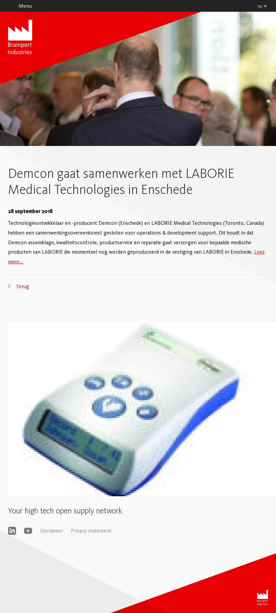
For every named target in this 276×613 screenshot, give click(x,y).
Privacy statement (91, 530)
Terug (22, 286)
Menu (25, 6)
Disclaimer (51, 530)
